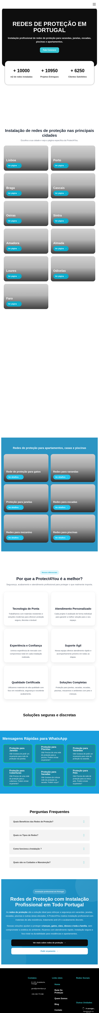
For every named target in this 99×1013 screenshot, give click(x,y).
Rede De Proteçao (59, 955)
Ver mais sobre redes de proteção (33, 915)
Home (57, 948)
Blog (57, 968)
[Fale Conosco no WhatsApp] (49, 36)
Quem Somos (61, 962)
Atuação (58, 980)
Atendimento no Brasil (88, 976)
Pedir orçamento (68, 915)
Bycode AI (73, 989)
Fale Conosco (13, 390)
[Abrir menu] (94, 4)
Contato (58, 974)
